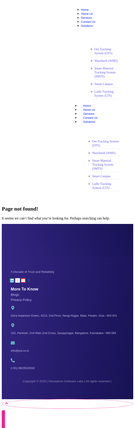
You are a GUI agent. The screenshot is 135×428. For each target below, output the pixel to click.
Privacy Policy (21, 300)
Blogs (15, 294)
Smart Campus (103, 84)
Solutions (93, 121)
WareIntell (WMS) (106, 61)
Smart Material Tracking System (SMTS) (105, 72)
